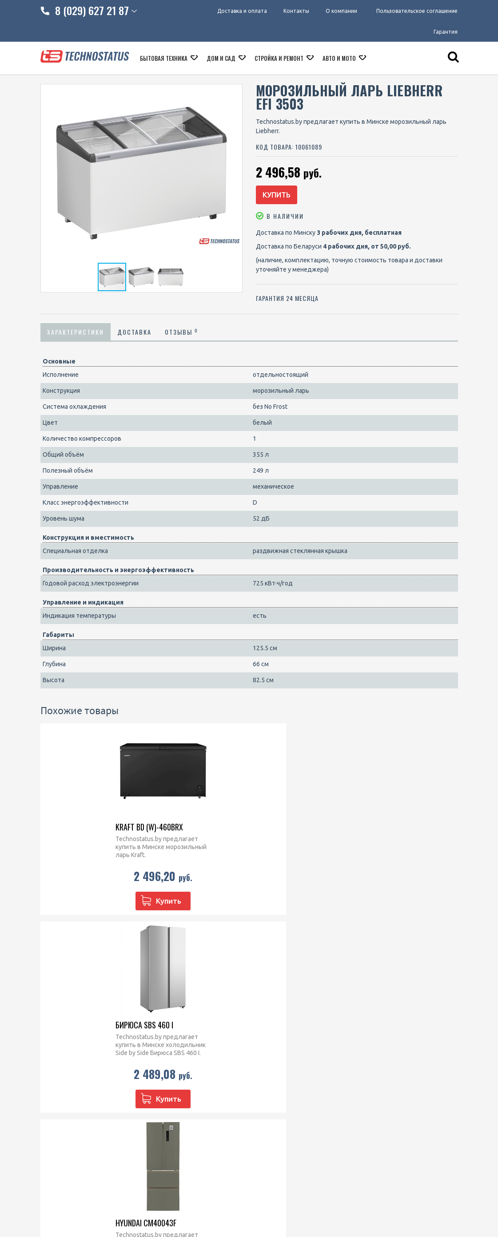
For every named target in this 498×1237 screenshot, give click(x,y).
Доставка (134, 335)
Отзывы (181, 335)
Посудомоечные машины (292, 1070)
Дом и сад (222, 60)
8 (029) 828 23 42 (190, 1015)
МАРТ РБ (249, 1188)
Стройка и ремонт (280, 60)
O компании (57, 1038)
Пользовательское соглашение (417, 11)
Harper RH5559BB (397, 830)
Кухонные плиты (280, 1059)
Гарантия (446, 33)
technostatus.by (188, 1038)
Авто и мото (340, 60)
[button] (234, 92)
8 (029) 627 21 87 (190, 1026)
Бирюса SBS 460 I (181, 830)
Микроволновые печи (288, 1015)
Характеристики (75, 335)
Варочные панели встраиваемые (281, 1043)
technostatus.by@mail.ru (200, 1049)
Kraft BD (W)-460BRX (78, 830)
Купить (283, 196)
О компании (341, 11)
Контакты (294, 11)
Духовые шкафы (280, 1026)
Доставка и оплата (237, 11)
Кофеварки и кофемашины (295, 1082)
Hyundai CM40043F (290, 830)
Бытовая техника (164, 60)
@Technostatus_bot (194, 1070)
